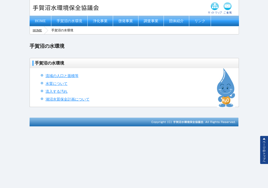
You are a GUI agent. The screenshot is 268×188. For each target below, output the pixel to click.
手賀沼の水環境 (69, 21)
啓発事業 (125, 21)
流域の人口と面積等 (62, 76)
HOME (40, 21)
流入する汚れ (57, 91)
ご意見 (227, 8)
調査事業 (151, 21)
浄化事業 (100, 21)
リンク (199, 21)
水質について (57, 83)
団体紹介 (176, 21)
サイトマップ (214, 8)
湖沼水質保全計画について (68, 99)
